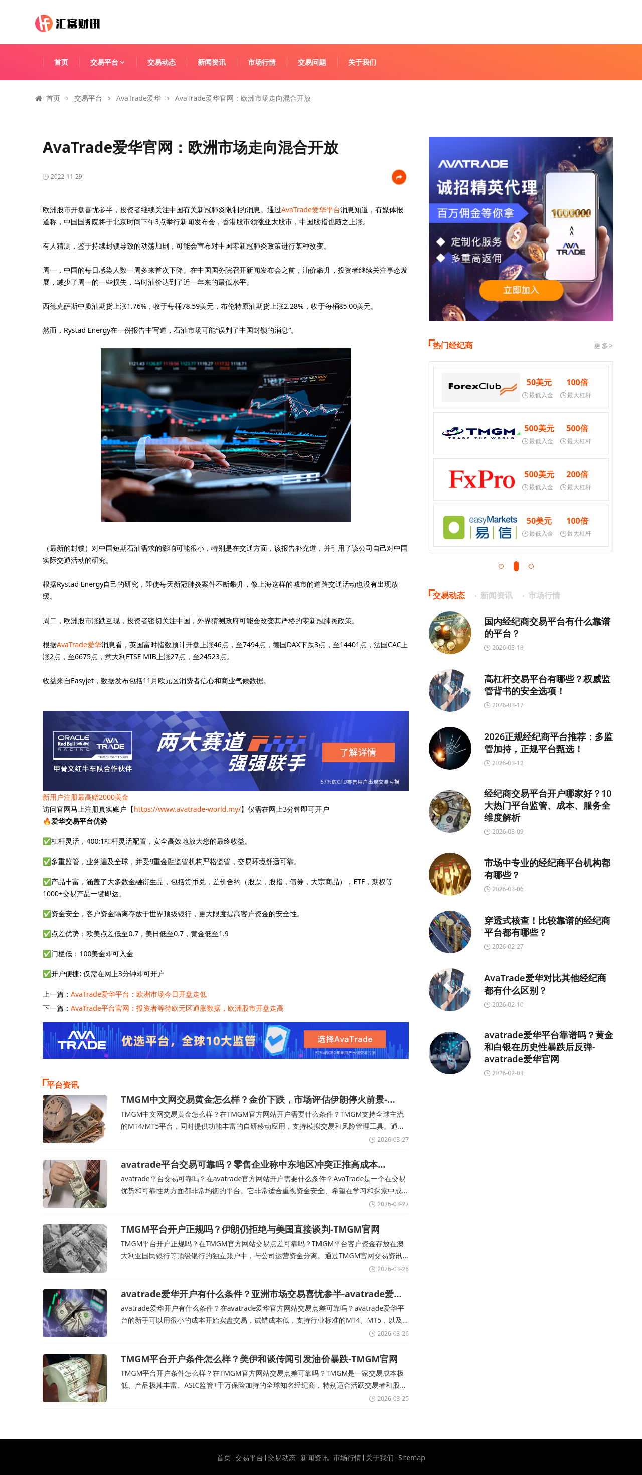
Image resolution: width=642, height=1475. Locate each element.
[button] (501, 566)
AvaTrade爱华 (138, 98)
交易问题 (312, 62)
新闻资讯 (212, 62)
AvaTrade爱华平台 (310, 209)
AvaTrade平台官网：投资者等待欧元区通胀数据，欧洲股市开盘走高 (177, 1008)
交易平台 (112, 62)
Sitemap (411, 1458)
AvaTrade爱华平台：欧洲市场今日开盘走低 (139, 994)
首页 (61, 62)
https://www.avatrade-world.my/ (187, 809)
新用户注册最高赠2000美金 (86, 797)
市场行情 (262, 62)
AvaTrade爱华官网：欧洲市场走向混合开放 (243, 98)
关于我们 (362, 62)
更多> (603, 345)
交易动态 (161, 62)
